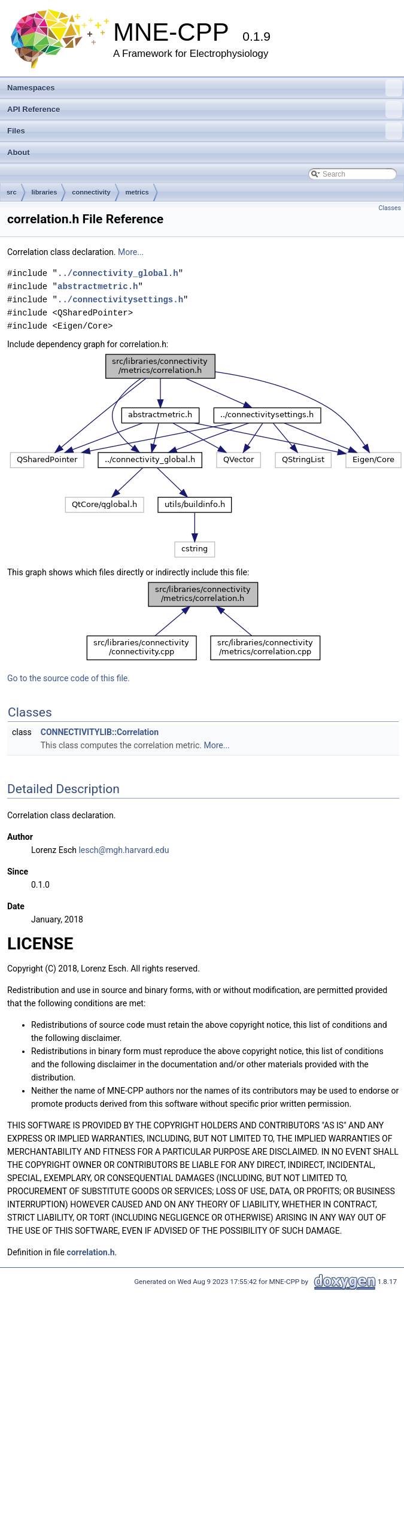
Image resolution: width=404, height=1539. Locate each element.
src (12, 192)
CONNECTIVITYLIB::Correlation (100, 732)
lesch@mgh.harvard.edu (123, 850)
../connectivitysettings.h (120, 299)
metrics (137, 192)
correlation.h (90, 1252)
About (18, 152)
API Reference (204, 109)
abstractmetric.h (97, 286)
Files (204, 131)
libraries (44, 192)
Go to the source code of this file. (68, 678)
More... (131, 252)
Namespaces (204, 88)
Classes (390, 208)
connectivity (91, 192)
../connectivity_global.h (117, 273)
